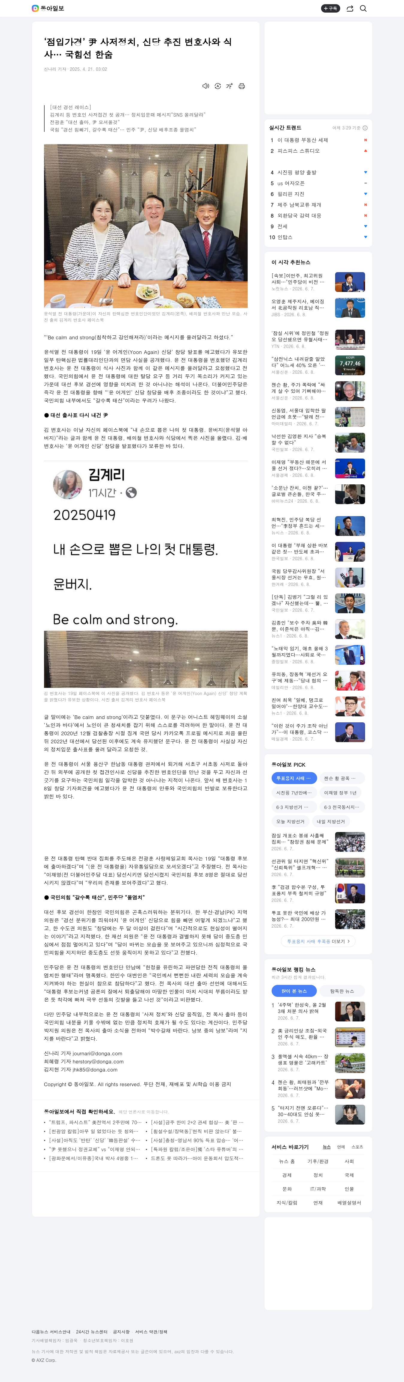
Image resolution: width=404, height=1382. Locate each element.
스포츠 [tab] (357, 1147)
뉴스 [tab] (327, 1147)
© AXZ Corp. (44, 1360)
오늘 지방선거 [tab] (290, 821)
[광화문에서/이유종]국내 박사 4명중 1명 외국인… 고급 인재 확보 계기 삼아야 (96, 1158)
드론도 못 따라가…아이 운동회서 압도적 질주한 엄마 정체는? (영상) (198, 1158)
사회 (349, 1161)
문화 (287, 1188)
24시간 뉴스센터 (92, 1332)
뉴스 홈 (287, 1161)
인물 (349, 1188)
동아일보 (52, 8)
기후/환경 (318, 1161)
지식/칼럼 (287, 1202)
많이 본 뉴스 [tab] (294, 991)
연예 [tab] (341, 1147)
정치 (318, 1175)
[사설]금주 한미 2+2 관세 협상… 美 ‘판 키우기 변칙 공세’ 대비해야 (198, 1122)
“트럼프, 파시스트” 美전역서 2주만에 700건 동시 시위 (96, 1122)
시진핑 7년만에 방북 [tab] (296, 792)
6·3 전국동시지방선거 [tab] (344, 807)
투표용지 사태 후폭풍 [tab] (296, 778)
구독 (330, 8)
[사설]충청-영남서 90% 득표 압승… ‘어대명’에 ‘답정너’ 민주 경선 (198, 1140)
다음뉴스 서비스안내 (51, 1332)
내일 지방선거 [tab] (331, 821)
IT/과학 (318, 1188)
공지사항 (121, 1332)
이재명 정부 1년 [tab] (340, 792)
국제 (349, 1175)
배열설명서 (349, 1202)
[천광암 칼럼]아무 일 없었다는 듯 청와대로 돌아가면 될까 (96, 1131)
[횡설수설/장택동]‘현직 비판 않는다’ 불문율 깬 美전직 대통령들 (198, 1131)
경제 (287, 1175)
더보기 (318, 941)
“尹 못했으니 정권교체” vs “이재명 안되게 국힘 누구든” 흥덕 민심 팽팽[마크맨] (96, 1149)
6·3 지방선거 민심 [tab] (294, 807)
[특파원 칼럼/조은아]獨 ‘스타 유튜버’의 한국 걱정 (198, 1149)
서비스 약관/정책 (151, 1332)
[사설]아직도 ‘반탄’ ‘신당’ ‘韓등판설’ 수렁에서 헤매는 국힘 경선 (96, 1140)
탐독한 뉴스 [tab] (342, 991)
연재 (318, 1202)
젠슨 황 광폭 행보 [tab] (342, 778)
